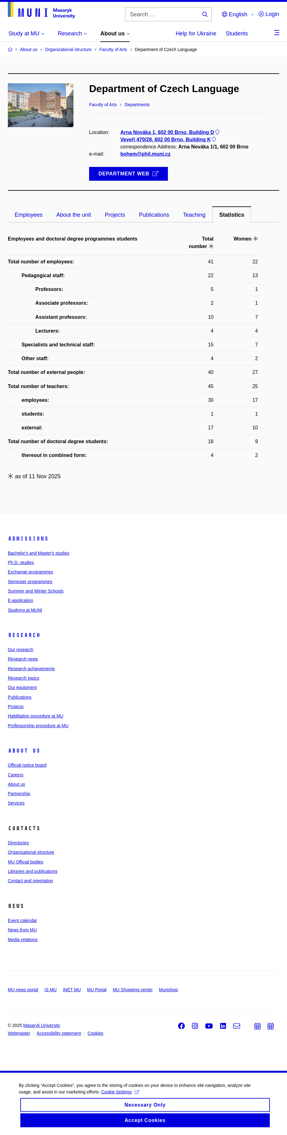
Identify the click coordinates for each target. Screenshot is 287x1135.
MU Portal (96, 989)
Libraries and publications (33, 871)
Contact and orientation (30, 880)
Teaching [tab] (194, 215)
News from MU (22, 929)
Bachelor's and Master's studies (38, 553)
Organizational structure (31, 852)
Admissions (28, 538)
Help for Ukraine (196, 33)
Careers (15, 774)
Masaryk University (41, 1025)
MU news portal (23, 989)
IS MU (50, 989)
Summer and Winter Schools (35, 590)
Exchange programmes (30, 571)
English (234, 14)
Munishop (168, 989)
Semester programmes (30, 581)
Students (237, 33)
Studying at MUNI (25, 610)
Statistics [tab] (231, 215)
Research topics (23, 678)
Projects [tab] (115, 215)
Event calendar (22, 920)
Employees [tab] (29, 215)
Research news (23, 658)
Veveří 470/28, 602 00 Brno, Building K (168, 139)
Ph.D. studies (21, 562)
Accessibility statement (59, 1033)
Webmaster (19, 1033)
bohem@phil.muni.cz (145, 154)
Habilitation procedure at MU (35, 715)
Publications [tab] (154, 215)
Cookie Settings (120, 1096)
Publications (20, 697)
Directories (18, 842)
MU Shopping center (133, 989)
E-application (20, 600)
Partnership (19, 793)
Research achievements (31, 668)
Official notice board (27, 765)
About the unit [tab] (73, 215)
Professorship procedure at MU (38, 725)
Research (24, 635)
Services (16, 803)
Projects (16, 706)
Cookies (95, 1033)
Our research (20, 649)
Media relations (23, 939)
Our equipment (22, 687)
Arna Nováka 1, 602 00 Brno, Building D (170, 132)
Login (269, 14)
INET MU (72, 989)
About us (24, 750)
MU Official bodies (25, 861)
